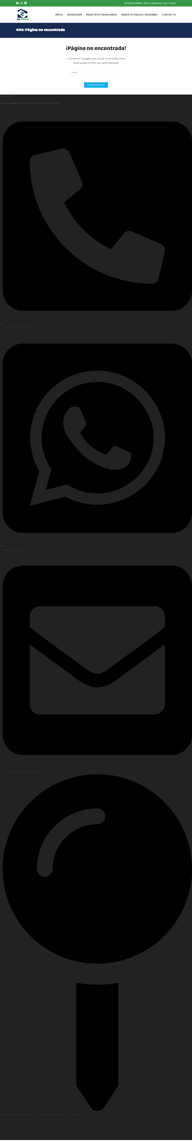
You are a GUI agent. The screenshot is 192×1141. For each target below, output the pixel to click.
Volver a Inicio (96, 86)
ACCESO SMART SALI (137, 3)
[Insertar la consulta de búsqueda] (96, 72)
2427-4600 (169, 3)
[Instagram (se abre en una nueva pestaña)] (21, 3)
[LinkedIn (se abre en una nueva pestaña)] (25, 3)
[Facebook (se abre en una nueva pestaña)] (17, 3)
